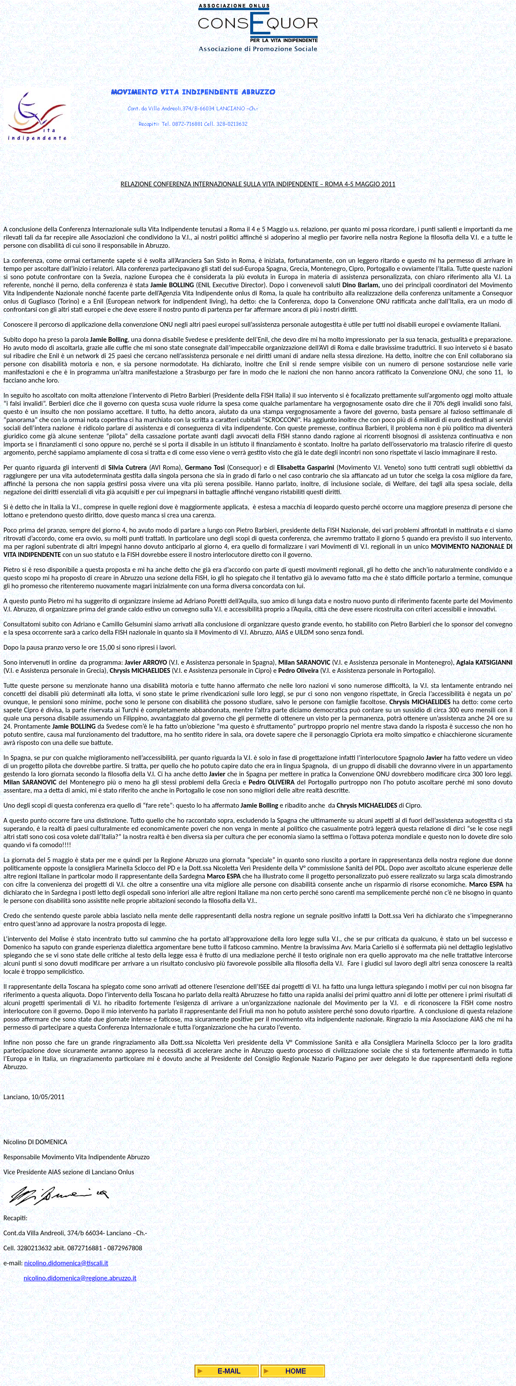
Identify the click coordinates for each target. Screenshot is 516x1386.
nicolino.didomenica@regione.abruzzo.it (80, 1278)
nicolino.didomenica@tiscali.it (66, 1263)
